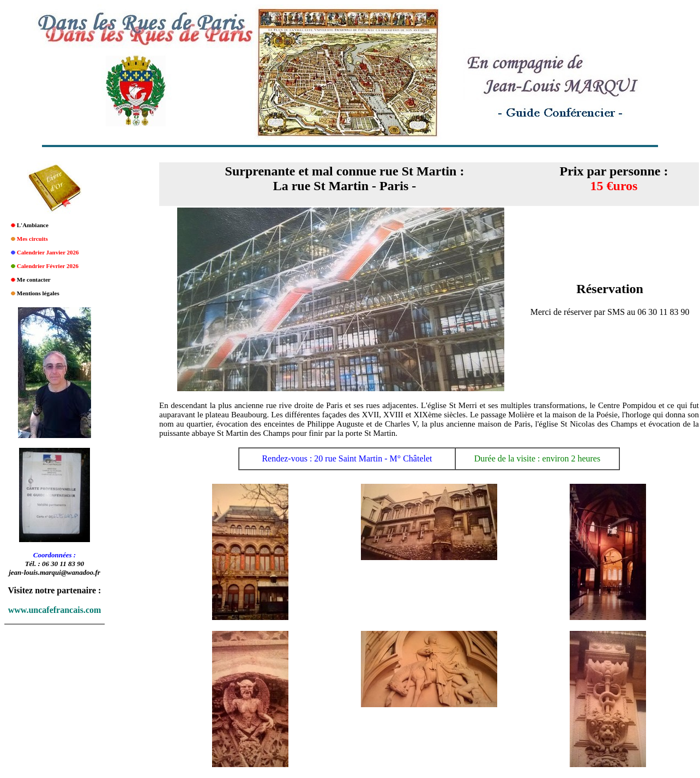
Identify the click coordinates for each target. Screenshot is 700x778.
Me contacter (34, 279)
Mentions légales (38, 293)
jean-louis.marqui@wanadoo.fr (54, 572)
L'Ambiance (33, 225)
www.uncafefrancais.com (54, 610)
